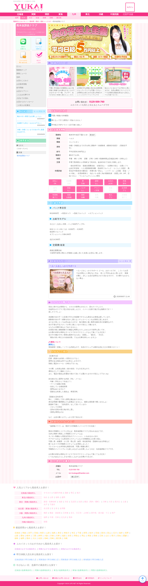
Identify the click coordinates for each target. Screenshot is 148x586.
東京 (60, 533)
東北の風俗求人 (28, 497)
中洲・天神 (54, 517)
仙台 (45, 497)
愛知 (22, 536)
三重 (34, 536)
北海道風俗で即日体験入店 (25, 560)
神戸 (113, 513)
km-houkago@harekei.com (79, 473)
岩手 (30, 533)
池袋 (60, 502)
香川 (113, 536)
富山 (109, 533)
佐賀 (40, 538)
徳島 (16, 538)
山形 (51, 497)
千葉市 (52, 504)
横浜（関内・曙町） (92, 502)
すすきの (47, 493)
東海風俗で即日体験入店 (93, 560)
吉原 (80, 502)
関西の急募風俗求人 (99, 570)
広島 (101, 536)
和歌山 (76, 536)
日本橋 (65, 513)
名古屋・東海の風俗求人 (28, 509)
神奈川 (66, 533)
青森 (24, 533)
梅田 (45, 513)
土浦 (124, 502)
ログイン (130, 7)
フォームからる (23, 57)
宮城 (36, 533)
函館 (66, 493)
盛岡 (63, 497)
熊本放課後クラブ (26, 25)
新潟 (103, 533)
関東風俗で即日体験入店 (49, 560)
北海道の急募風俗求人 (24, 570)
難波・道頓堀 (55, 513)
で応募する (23, 43)
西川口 (117, 502)
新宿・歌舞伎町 (50, 502)
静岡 (40, 536)
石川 (115, 533)
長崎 (46, 538)
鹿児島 (59, 538)
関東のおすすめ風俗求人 (49, 549)
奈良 (70, 536)
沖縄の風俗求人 (28, 522)
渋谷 (66, 502)
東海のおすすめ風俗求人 (71, 549)
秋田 (42, 533)
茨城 (97, 533)
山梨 (16, 536)
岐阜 (28, 536)
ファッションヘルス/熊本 (26, 29)
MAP (92, 135)
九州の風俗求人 (28, 517)
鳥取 (89, 536)
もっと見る (39, 111)
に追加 (38, 57)
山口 (107, 536)
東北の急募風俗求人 (62, 570)
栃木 (91, 533)
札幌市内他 (57, 493)
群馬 (85, 533)
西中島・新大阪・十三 (100, 513)
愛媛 (125, 536)
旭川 (78, 493)
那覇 (45, 522)
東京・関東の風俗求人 (28, 502)
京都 (52, 536)
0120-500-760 (96, 101)
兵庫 (58, 536)
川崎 (105, 502)
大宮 (110, 502)
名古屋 (46, 508)
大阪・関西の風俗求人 (28, 513)
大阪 (46, 536)
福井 (121, 533)
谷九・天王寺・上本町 (80, 513)
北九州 (63, 517)
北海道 (17, 533)
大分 (34, 538)
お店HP (75, 477)
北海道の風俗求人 (28, 493)
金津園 (62, 508)
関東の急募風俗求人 (43, 570)
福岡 (45, 517)
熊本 (70, 517)
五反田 (73, 502)
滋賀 (64, 536)
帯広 (72, 493)
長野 (127, 533)
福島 (57, 497)
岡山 (83, 536)
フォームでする (38, 43)
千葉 (79, 533)
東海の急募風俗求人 (80, 570)
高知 (119, 536)
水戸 (45, 504)
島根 (95, 536)
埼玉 (73, 533)
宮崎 (52, 538)
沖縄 (65, 538)
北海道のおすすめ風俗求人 (25, 549)
